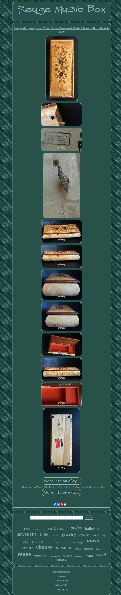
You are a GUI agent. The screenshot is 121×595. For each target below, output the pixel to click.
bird (96, 535)
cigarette (88, 548)
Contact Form (61, 580)
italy (57, 541)
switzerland (58, 528)
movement (27, 534)
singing (61, 559)
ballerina (92, 529)
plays (104, 535)
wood (101, 554)
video (27, 547)
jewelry (69, 534)
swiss (76, 528)
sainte (65, 543)
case (48, 542)
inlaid (72, 543)
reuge (24, 554)
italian (35, 529)
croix (78, 548)
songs (81, 542)
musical (63, 547)
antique (78, 556)
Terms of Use (61, 590)
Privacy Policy (62, 585)
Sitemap (62, 576)
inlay (26, 542)
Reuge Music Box (61, 571)
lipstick (37, 542)
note (44, 534)
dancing (40, 555)
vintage (44, 547)
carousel (84, 535)
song (43, 530)
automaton (55, 556)
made (55, 535)
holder (99, 549)
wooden (67, 555)
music (93, 541)
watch (89, 555)
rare (27, 529)
